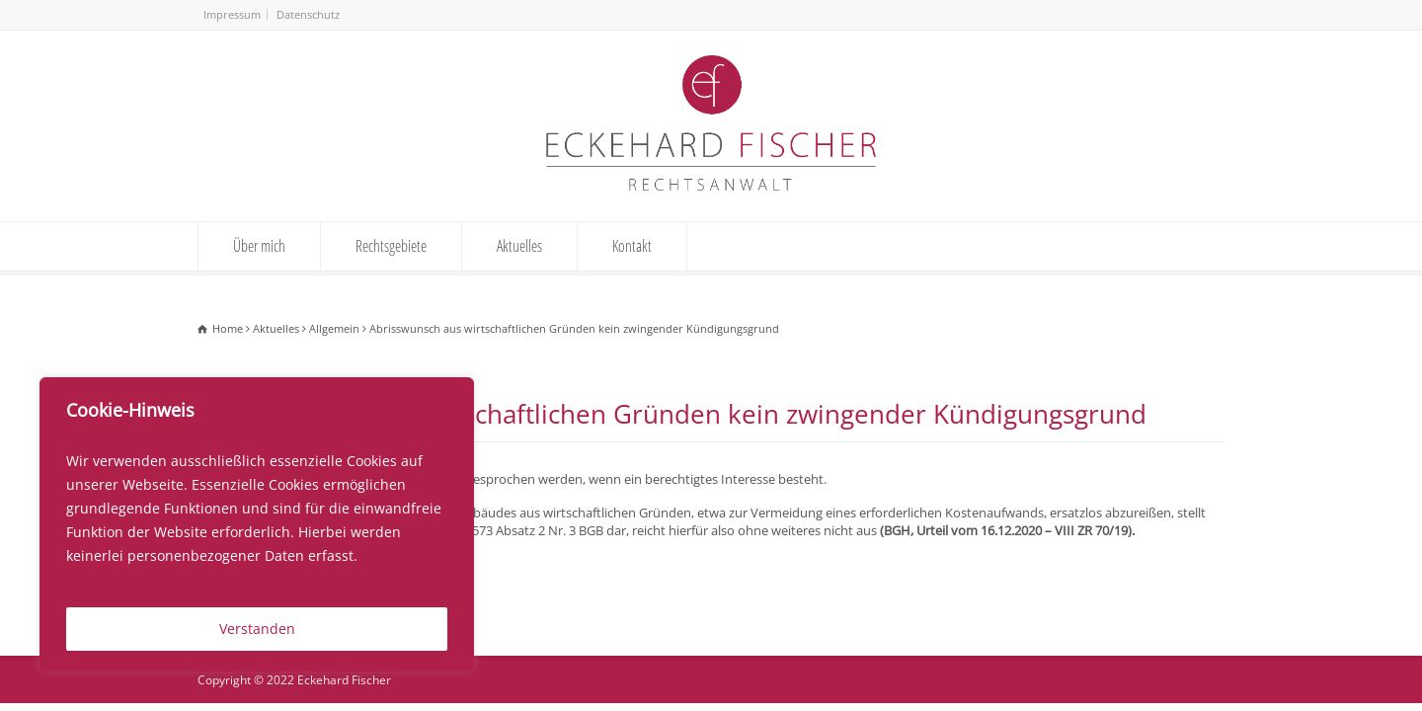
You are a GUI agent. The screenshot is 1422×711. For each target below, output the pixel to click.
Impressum (232, 14)
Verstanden (257, 628)
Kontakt (632, 246)
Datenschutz (308, 14)
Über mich (259, 246)
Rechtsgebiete (391, 246)
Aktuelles (519, 246)
